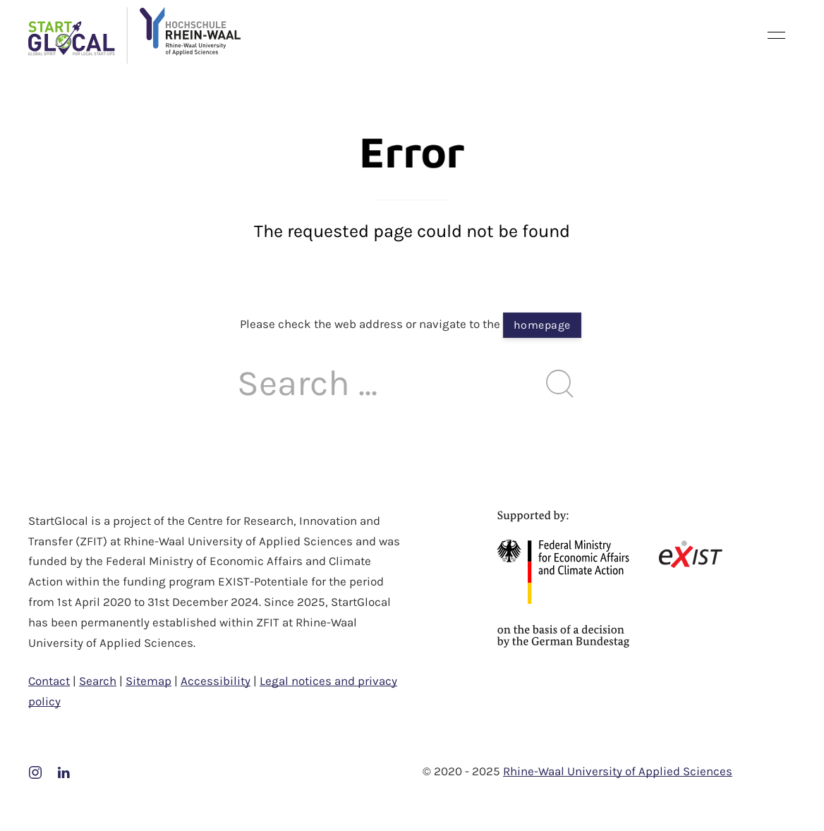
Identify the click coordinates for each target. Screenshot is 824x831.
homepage (542, 325)
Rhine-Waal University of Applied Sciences (617, 771)
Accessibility (215, 681)
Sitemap (148, 681)
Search (97, 681)
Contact (49, 681)
